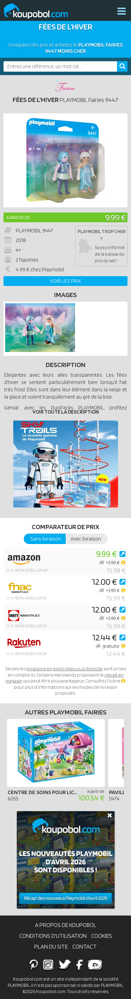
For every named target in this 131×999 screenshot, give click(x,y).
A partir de (18, 217)
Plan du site (51, 946)
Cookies (101, 935)
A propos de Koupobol (65, 924)
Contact (84, 946)
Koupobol (40, 11)
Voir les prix (65, 281)
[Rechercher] (122, 66)
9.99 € (115, 217)
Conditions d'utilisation (53, 935)
